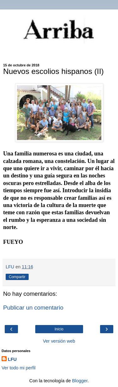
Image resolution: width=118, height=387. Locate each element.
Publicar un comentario (33, 307)
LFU (12, 359)
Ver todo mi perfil (19, 367)
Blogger (79, 380)
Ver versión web (59, 341)
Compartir (17, 277)
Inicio (58, 329)
